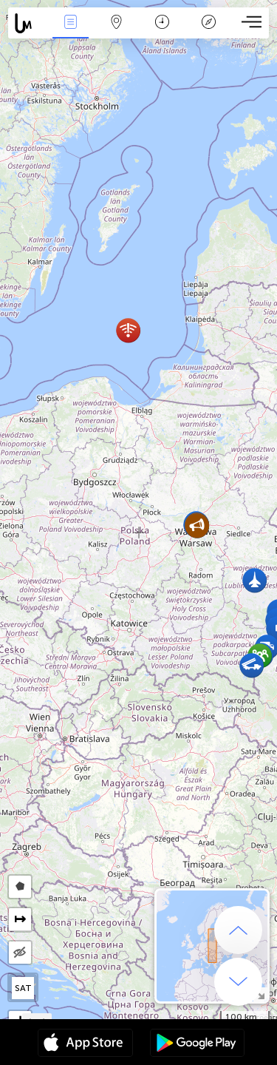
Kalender (162, 23)
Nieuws (70, 23)
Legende (208, 23)
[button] (128, 330)
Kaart (116, 23)
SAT (23, 988)
